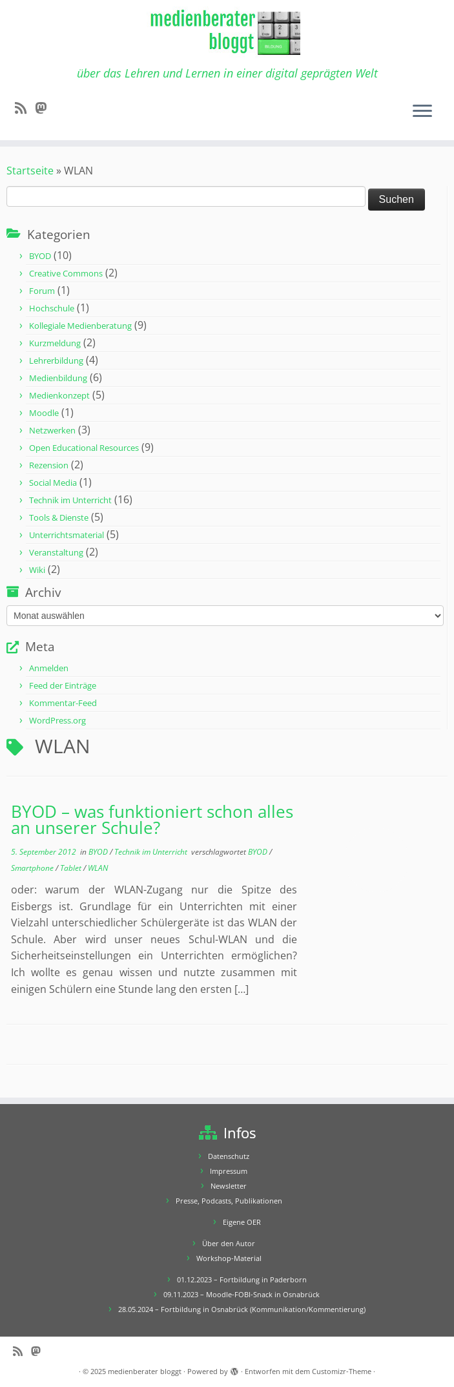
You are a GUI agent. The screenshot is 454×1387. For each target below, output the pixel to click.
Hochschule (51, 308)
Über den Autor (228, 1243)
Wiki (37, 570)
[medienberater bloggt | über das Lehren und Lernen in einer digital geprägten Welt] (227, 33)
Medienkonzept (59, 395)
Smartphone (33, 867)
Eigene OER (242, 1222)
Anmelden (48, 668)
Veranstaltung (56, 552)
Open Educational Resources (84, 448)
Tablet (71, 867)
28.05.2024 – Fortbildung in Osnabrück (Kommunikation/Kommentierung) (242, 1309)
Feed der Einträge (62, 685)
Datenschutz (228, 1156)
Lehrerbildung (56, 360)
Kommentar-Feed (63, 703)
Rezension (48, 465)
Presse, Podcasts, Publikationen (229, 1200)
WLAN (98, 867)
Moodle (44, 413)
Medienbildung (58, 378)
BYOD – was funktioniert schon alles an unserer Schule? (152, 820)
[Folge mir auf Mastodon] (45, 108)
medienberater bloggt (144, 1371)
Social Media (53, 482)
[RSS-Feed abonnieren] (25, 108)
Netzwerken (52, 430)
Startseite (30, 170)
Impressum (228, 1171)
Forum (42, 291)
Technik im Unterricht (70, 500)
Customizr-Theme (341, 1371)
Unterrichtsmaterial (66, 535)
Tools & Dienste (58, 517)
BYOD (40, 256)
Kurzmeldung (55, 343)
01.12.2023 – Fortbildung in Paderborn (242, 1279)
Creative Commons (66, 273)
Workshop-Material (229, 1258)
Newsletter (229, 1186)
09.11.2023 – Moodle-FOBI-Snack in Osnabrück (241, 1294)
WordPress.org (57, 720)
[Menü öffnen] (422, 112)
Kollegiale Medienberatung (80, 325)
